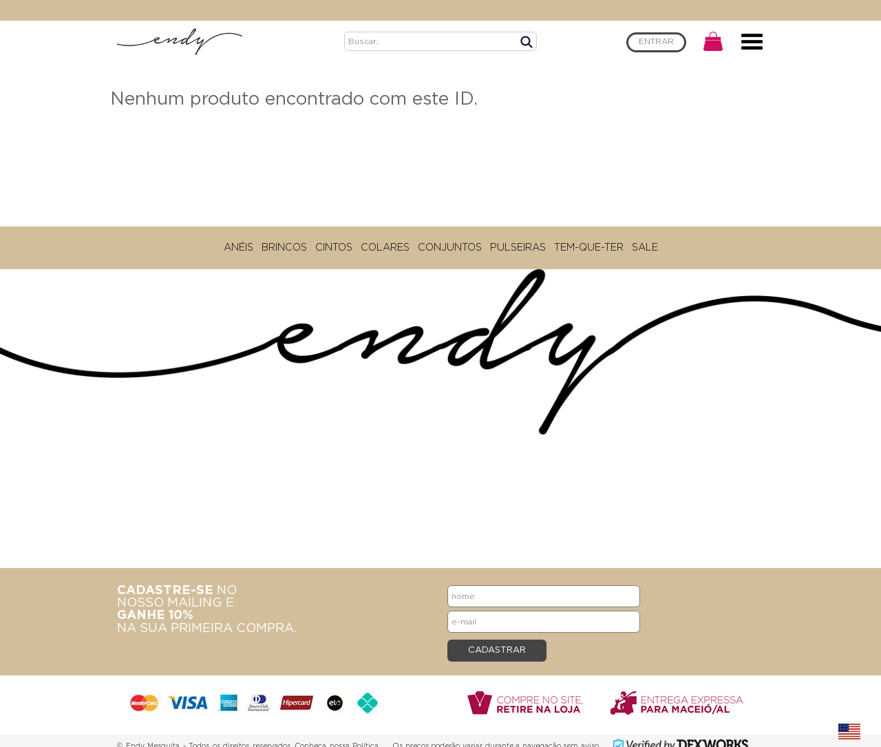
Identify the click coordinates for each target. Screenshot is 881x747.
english (849, 732)
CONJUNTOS (450, 247)
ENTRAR (656, 41)
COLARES (385, 247)
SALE (645, 247)
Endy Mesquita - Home (179, 41)
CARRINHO (713, 41)
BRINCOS (284, 247)
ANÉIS (238, 247)
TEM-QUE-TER (589, 247)
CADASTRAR (497, 650)
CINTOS (333, 247)
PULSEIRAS (518, 247)
